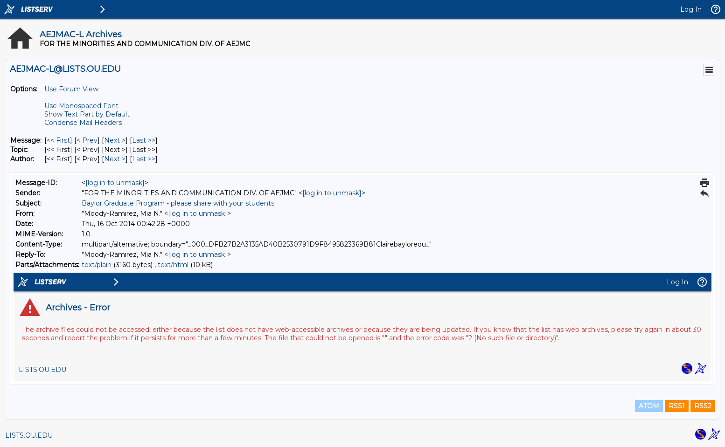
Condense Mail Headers (83, 122)
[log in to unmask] (115, 183)
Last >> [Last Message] (143, 140)
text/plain (97, 265)
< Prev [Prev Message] (87, 140)
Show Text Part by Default (87, 114)
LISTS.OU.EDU (29, 435)
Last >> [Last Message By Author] (143, 159)
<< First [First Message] (58, 140)
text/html (173, 265)
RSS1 (677, 406)
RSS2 (702, 406)
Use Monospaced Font (81, 106)
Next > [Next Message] (114, 140)
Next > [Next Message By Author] (114, 159)
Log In (691, 9)
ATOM (649, 406)
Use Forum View (71, 89)
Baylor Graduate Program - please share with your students (178, 203)
